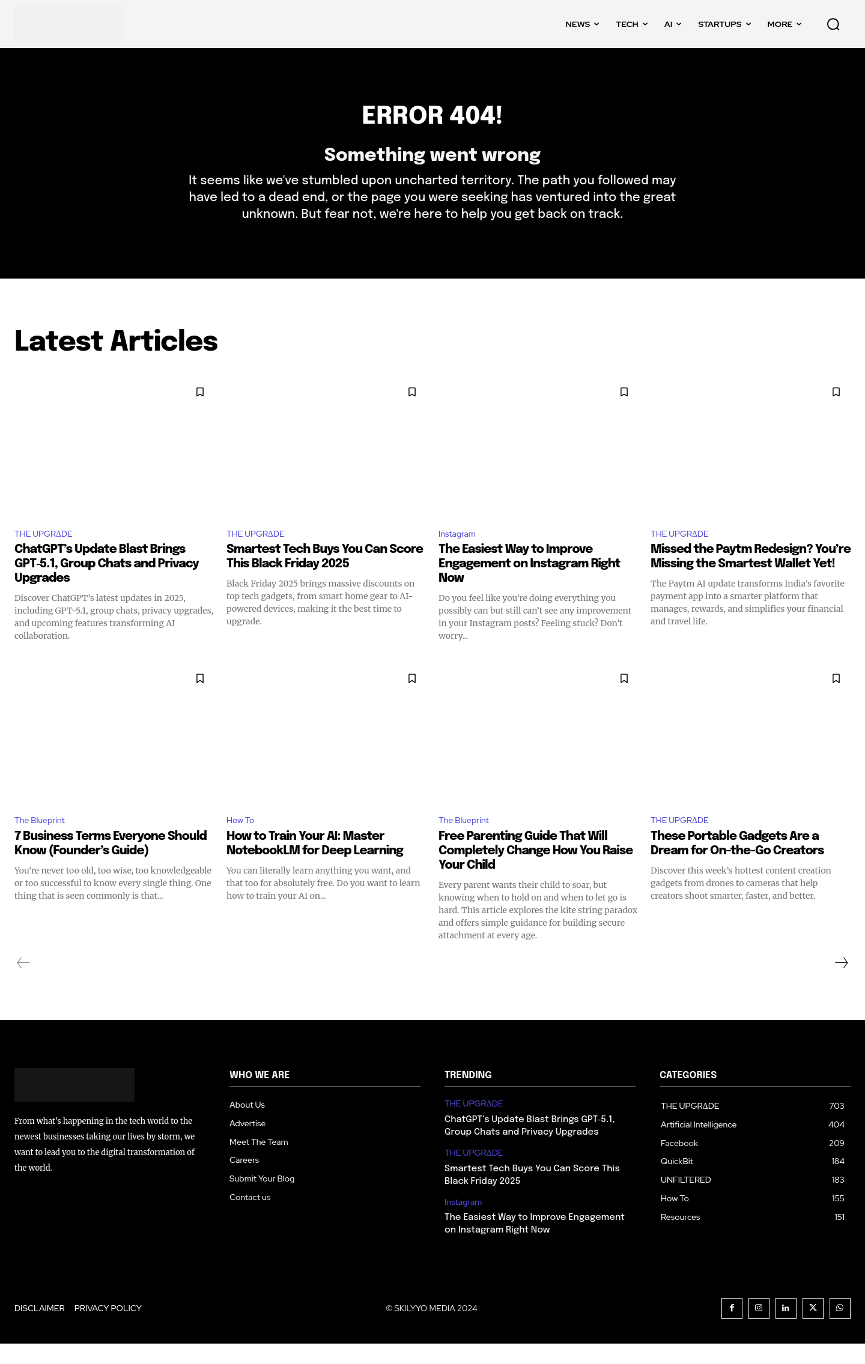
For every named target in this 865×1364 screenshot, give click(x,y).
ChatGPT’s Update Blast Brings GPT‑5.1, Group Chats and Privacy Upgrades (106, 582)
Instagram (460, 551)
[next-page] (841, 983)
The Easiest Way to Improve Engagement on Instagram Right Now (529, 582)
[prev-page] (23, 983)
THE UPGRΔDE (48, 551)
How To (242, 839)
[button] (833, 24)
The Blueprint (43, 839)
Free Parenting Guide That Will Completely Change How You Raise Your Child (536, 871)
